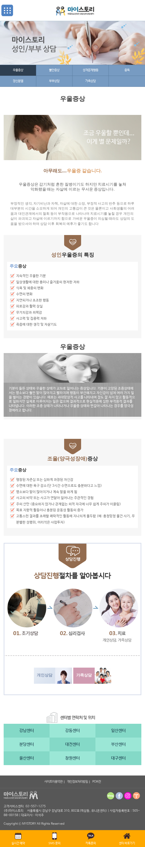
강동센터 (72, 730)
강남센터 (26, 730)
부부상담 (54, 81)
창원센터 (72, 758)
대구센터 (118, 758)
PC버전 (96, 782)
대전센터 (72, 744)
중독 (127, 70)
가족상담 (90, 81)
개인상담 (44, 675)
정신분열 (18, 81)
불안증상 (54, 70)
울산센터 (26, 758)
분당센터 (26, 744)
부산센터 (118, 744)
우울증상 (18, 70)
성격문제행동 (90, 70)
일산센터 (118, 730)
